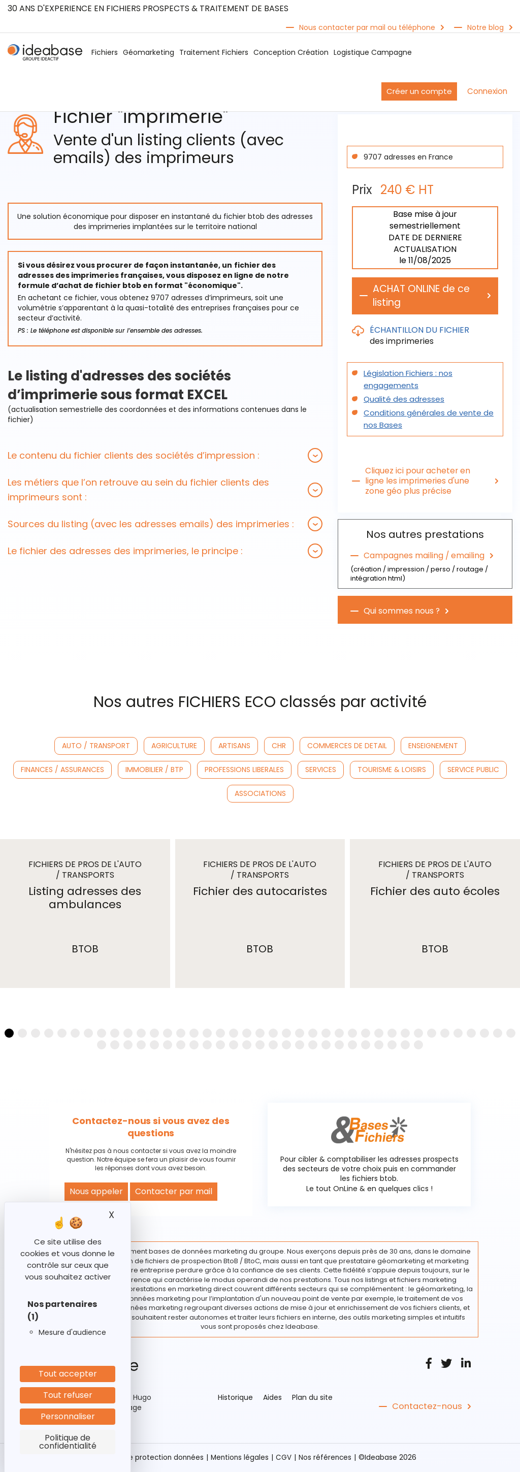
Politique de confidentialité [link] (67, 1442)
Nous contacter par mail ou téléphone (367, 27)
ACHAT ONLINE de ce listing (425, 296)
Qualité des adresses (401, 400)
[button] (165, 455)
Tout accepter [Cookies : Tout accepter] (68, 1374)
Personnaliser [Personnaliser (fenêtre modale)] (68, 1416)
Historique (235, 1398)
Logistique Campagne (373, 52)
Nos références (327, 1458)
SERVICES (320, 770)
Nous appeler (96, 1192)
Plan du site (312, 1398)
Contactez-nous (425, 1407)
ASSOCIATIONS (260, 794)
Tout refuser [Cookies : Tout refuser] (67, 1395)
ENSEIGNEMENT (433, 746)
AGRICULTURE (174, 746)
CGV (285, 1458)
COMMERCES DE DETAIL (347, 746)
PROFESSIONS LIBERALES (244, 770)
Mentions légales (240, 1458)
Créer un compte (419, 91)
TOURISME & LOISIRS (392, 770)
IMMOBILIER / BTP (154, 770)
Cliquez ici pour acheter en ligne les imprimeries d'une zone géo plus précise (418, 481)
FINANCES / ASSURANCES (62, 770)
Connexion (487, 91)
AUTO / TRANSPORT (96, 746)
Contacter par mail (173, 1192)
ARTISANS (234, 746)
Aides (272, 1398)
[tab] (165, 455)
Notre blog (485, 27)
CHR (279, 746)
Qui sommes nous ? (402, 611)
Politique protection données (152, 1458)
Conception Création (291, 52)
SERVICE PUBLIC (473, 770)
